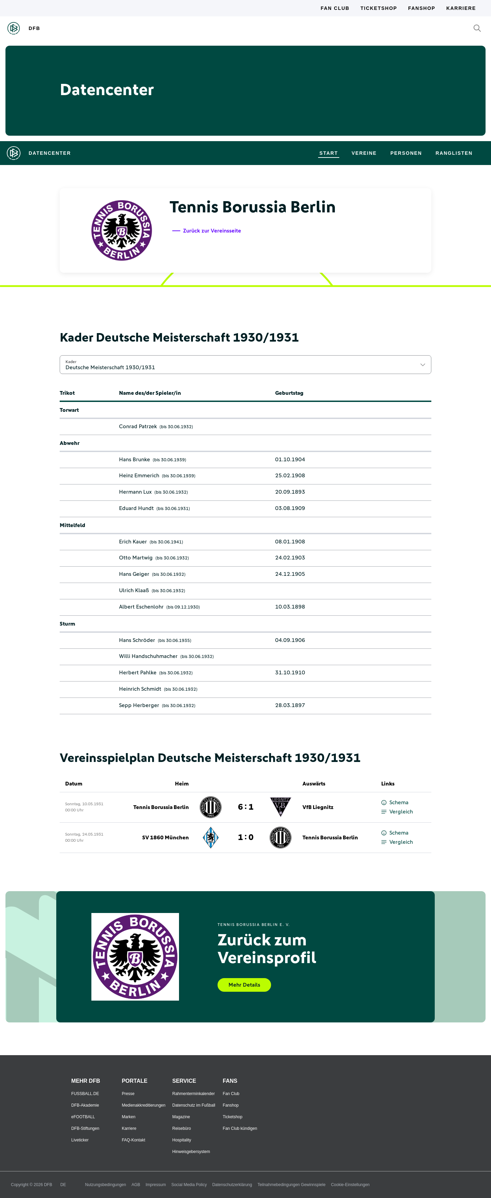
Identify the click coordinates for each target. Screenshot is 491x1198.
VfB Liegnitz (317, 807)
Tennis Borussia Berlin (161, 807)
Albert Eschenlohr (141, 607)
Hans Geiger (134, 574)
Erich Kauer (133, 541)
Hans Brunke (134, 459)
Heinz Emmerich (139, 475)
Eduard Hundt (136, 508)
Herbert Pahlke (138, 672)
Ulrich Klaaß (134, 590)
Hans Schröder (137, 640)
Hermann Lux (135, 492)
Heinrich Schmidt (140, 689)
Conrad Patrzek (138, 426)
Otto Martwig (136, 557)
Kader (70, 362)
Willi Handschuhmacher (148, 656)
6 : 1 (245, 807)
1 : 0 (245, 838)
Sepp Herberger (139, 705)
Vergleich (397, 812)
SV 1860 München (165, 837)
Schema (394, 803)
